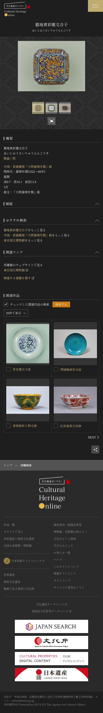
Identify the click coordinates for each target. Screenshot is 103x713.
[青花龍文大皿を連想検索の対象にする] (8, 369)
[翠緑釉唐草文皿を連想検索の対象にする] (56, 369)
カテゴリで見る (13, 532)
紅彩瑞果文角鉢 (70, 426)
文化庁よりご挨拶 (65, 539)
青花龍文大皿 (22, 369)
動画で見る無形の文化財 (19, 589)
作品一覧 (9, 525)
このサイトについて (66, 566)
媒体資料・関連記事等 (68, 525)
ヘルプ (58, 559)
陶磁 (7, 158)
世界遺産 (9, 575)
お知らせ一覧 (62, 553)
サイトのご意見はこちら (69, 587)
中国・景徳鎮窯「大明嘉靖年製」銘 (28, 166)
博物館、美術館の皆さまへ (70, 532)
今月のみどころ (63, 545)
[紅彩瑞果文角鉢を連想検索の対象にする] (56, 426)
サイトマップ (62, 580)
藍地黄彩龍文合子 (16, 230)
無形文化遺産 (12, 582)
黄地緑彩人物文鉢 (25, 425)
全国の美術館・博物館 (18, 545)
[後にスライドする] (93, 437)
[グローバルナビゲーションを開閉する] (95, 6)
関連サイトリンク (65, 573)
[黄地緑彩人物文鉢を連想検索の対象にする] (8, 425)
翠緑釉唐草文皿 (70, 369)
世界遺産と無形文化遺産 (19, 539)
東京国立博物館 (14, 240)
